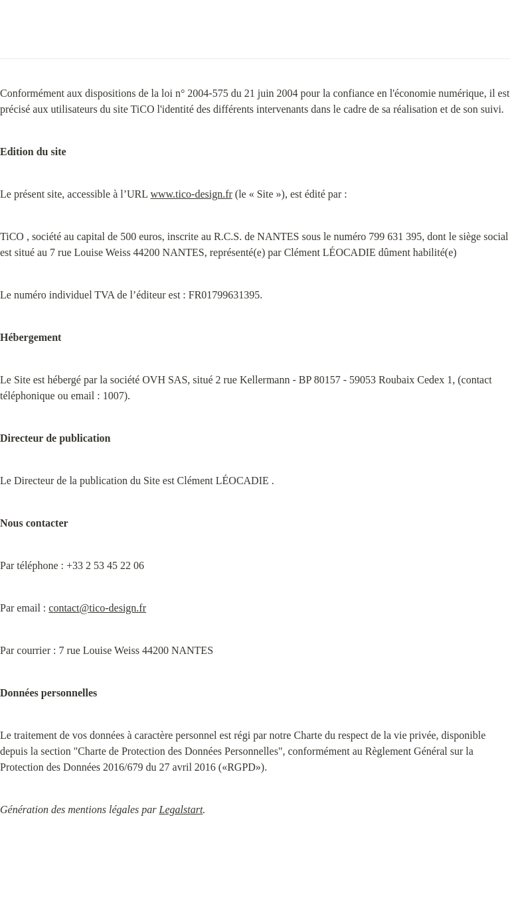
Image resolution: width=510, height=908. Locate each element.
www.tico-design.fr (191, 194)
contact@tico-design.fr (97, 608)
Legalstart (181, 809)
